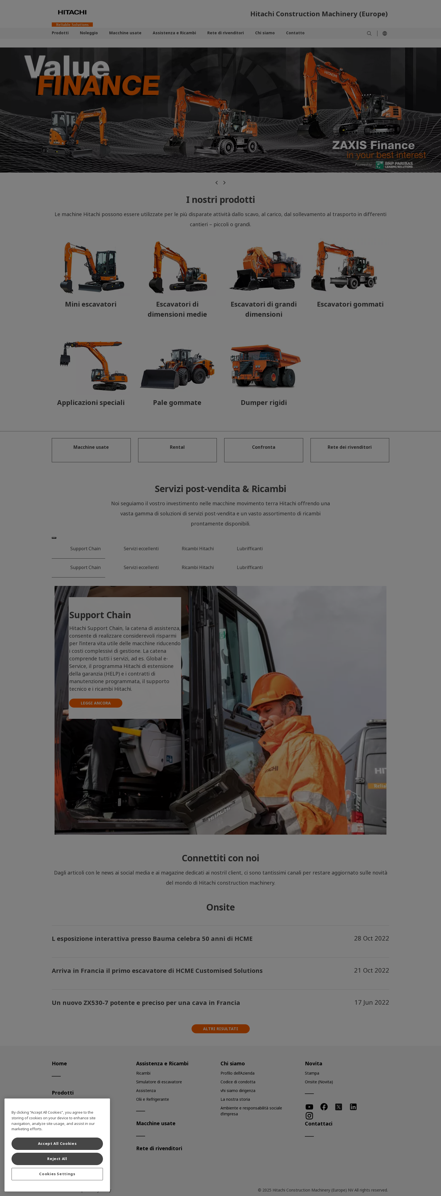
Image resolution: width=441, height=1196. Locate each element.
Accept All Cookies (57, 1143)
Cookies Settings (57, 1174)
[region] (57, 1145)
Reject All (57, 1158)
